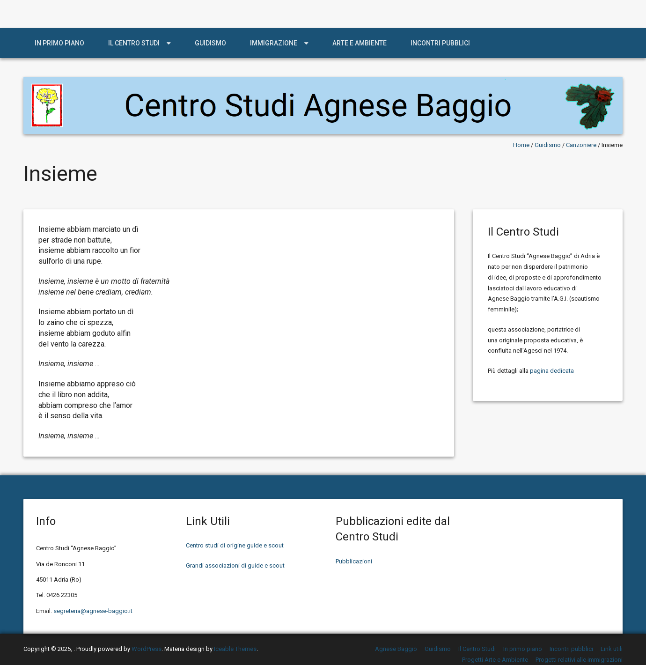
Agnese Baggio (396, 648)
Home (521, 144)
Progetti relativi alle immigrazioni (579, 659)
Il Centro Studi (134, 43)
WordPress (147, 648)
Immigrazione (273, 43)
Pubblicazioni (354, 561)
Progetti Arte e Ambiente (495, 659)
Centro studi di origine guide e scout (235, 545)
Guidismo (210, 43)
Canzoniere (581, 144)
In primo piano (59, 43)
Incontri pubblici (440, 43)
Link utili (612, 648)
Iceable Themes (235, 648)
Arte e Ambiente (359, 43)
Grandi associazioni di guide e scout (235, 565)
